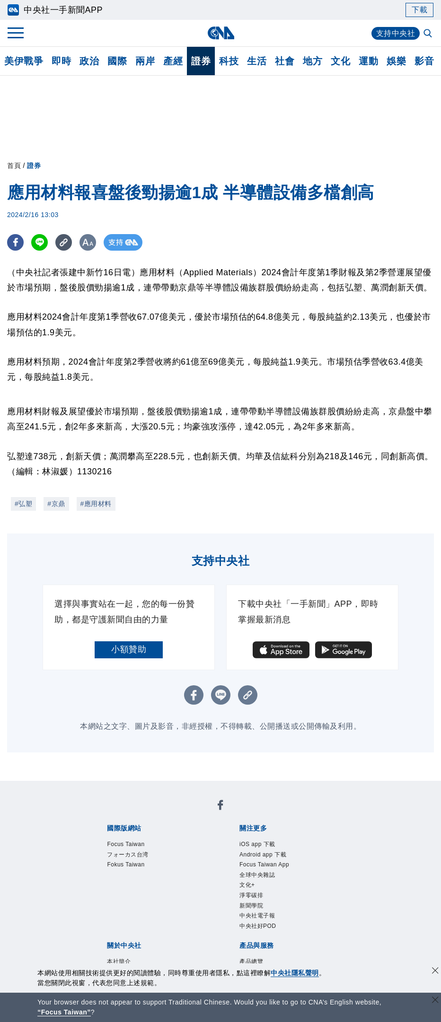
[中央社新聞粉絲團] (220, 806)
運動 (368, 61)
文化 (340, 61)
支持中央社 (395, 33)
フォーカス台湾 (128, 854)
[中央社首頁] (221, 33)
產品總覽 (251, 961)
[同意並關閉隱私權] (435, 972)
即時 (61, 61)
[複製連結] (63, 242)
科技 (228, 61)
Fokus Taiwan (125, 864)
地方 (312, 61)
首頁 (14, 165)
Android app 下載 (262, 854)
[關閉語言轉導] (435, 1001)
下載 (419, 10)
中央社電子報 (257, 915)
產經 (173, 61)
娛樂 (396, 61)
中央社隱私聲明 (295, 973)
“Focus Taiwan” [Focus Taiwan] (64, 1012)
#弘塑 (23, 503)
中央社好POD (257, 926)
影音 (424, 61)
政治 (89, 61)
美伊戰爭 (23, 61)
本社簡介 (119, 961)
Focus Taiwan (125, 844)
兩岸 (145, 61)
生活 (256, 61)
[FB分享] (15, 242)
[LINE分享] (39, 242)
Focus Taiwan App (264, 864)
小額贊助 (128, 649)
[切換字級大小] (87, 242)
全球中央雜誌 (257, 875)
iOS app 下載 (257, 844)
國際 (117, 61)
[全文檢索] (428, 34)
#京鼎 (56, 503)
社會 (284, 61)
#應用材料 (96, 503)
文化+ (247, 885)
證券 (201, 61)
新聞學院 (251, 905)
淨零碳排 (251, 895)
